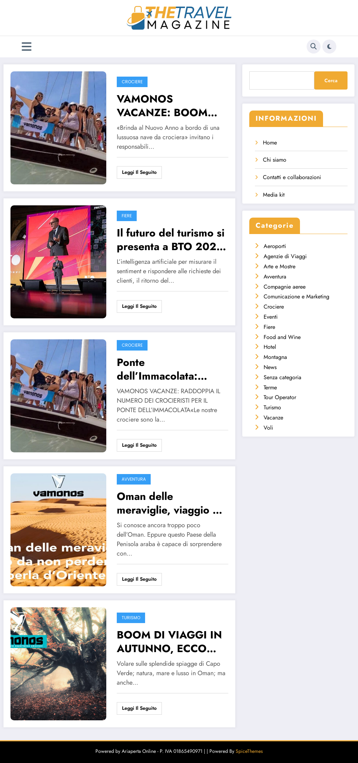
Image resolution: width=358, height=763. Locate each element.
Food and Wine (282, 337)
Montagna (275, 357)
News (270, 367)
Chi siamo (274, 160)
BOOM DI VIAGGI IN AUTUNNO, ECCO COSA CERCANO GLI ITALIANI (170, 641)
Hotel (270, 347)
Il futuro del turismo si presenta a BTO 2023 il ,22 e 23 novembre (170, 239)
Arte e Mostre (279, 266)
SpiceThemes (249, 751)
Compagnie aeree (285, 287)
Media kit (274, 195)
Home (270, 143)
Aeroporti (275, 246)
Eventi (271, 317)
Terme (270, 387)
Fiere (127, 216)
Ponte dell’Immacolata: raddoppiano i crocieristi (157, 369)
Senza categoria (282, 377)
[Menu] (26, 47)
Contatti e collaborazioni (292, 177)
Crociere (132, 82)
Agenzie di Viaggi (285, 256)
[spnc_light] (329, 47)
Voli (268, 428)
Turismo (131, 618)
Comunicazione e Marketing (296, 296)
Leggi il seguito (139, 172)
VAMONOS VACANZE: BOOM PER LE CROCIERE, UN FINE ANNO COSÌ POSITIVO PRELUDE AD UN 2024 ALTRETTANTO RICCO (172, 105)
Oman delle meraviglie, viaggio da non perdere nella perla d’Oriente (171, 503)
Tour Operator (280, 397)
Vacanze (273, 418)
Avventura (134, 479)
